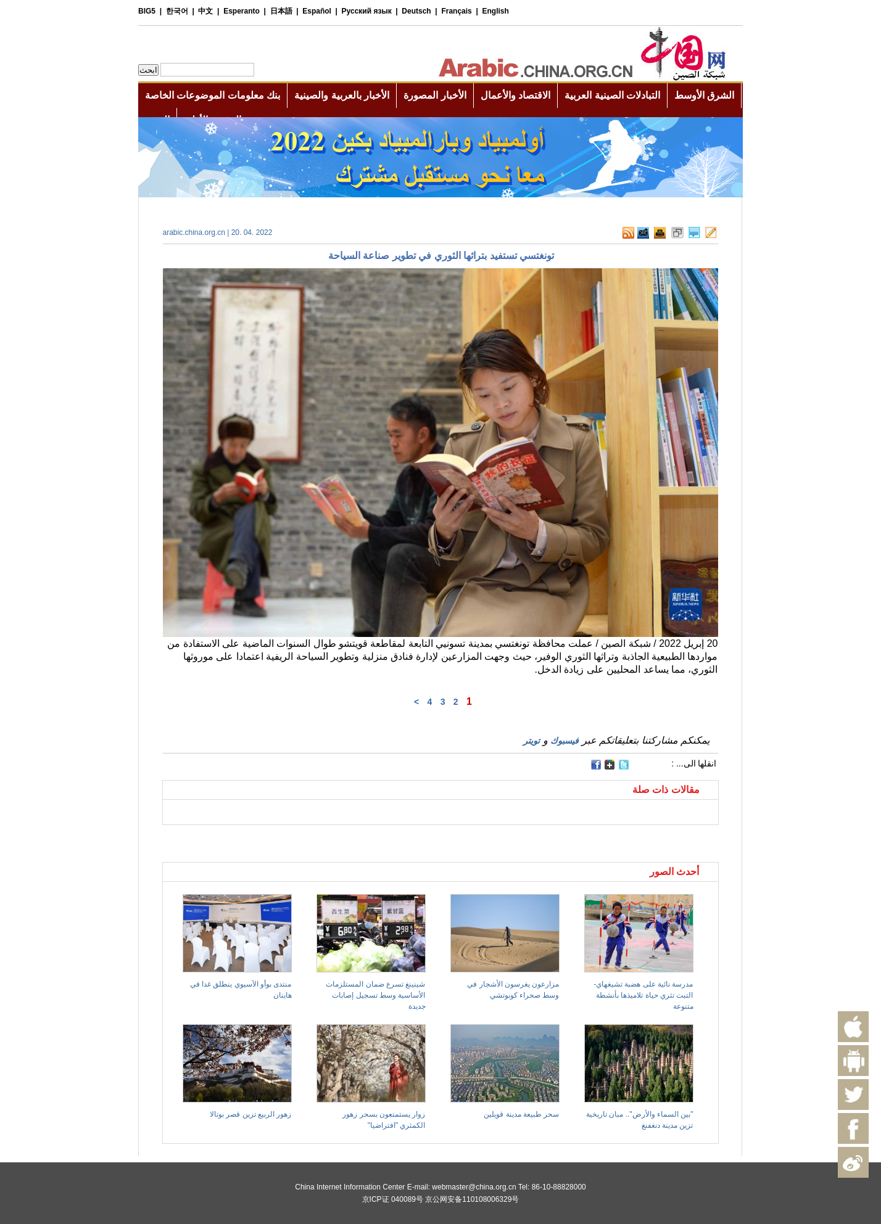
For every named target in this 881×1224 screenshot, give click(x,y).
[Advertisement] (301, 840)
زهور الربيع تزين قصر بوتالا (250, 1114)
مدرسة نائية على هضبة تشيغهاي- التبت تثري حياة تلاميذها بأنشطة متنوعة (643, 995)
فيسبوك (564, 740)
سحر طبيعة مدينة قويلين (521, 1114)
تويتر (531, 740)
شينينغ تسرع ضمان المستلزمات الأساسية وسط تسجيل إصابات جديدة (375, 995)
